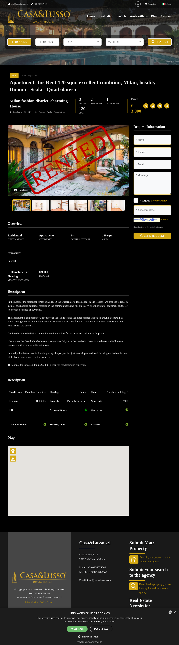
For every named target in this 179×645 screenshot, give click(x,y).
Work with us (138, 16)
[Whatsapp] (138, 4)
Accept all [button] (77, 628)
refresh (164, 219)
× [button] (175, 612)
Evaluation (106, 16)
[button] (89, 636)
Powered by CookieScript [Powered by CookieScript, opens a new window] (89, 642)
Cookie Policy (46, 602)
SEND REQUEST (152, 236)
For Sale (19, 42)
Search (121, 16)
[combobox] (82, 42)
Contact (166, 16)
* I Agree (153, 200)
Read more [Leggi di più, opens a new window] (108, 621)
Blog (154, 16)
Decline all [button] (101, 628)
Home (91, 16)
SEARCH (160, 42)
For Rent (47, 42)
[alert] (89, 626)
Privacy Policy (31, 602)
